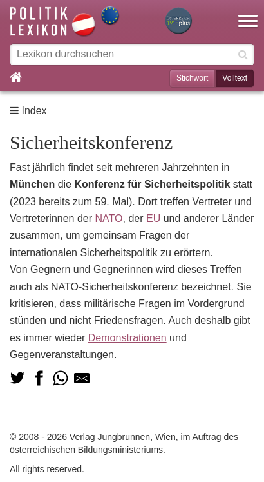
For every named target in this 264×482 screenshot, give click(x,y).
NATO (109, 218)
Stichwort (192, 78)
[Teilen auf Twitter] (17, 378)
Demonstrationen (127, 337)
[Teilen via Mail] (82, 378)
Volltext (234, 78)
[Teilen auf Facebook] (38, 378)
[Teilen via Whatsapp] (60, 378)
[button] (248, 13)
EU (153, 218)
